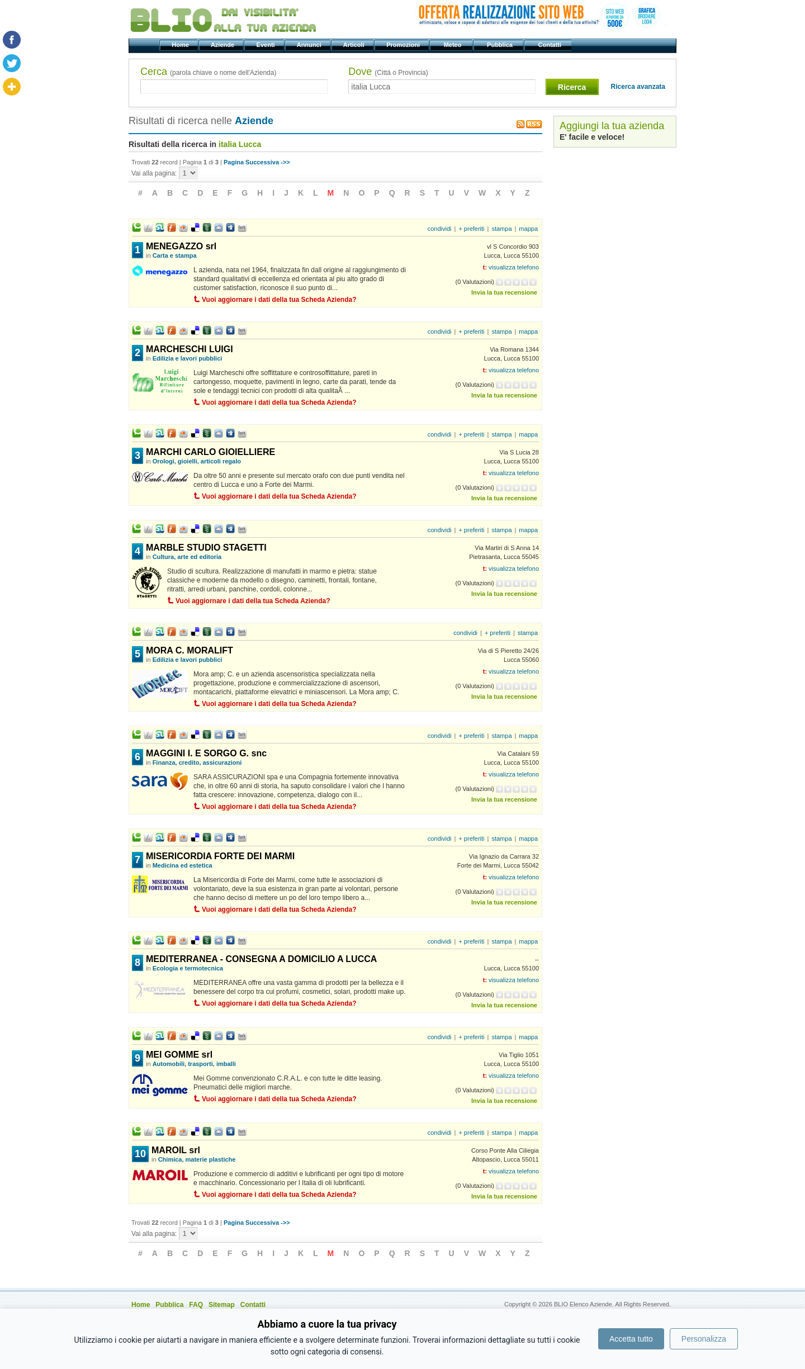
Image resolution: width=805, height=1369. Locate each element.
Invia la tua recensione (504, 292)
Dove (388, 71)
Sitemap (222, 1305)
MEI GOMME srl (179, 1054)
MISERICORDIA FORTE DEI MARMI (220, 856)
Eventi (266, 44)
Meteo (453, 44)
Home (181, 44)
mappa (528, 228)
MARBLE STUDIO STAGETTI (206, 547)
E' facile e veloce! (592, 136)
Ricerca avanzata (638, 87)
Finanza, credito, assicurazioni (197, 762)
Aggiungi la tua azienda (612, 125)
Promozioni (404, 44)
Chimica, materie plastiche (197, 1159)
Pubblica (501, 44)
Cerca (208, 71)
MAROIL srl (175, 1150)
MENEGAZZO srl (181, 246)
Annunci (310, 44)
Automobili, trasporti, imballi (194, 1063)
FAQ (196, 1305)
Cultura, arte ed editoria (187, 556)
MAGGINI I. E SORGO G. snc (206, 753)
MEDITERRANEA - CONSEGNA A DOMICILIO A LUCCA (261, 959)
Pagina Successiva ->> (257, 162)
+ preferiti (471, 228)
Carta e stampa (175, 255)
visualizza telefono (514, 267)
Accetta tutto (631, 1338)
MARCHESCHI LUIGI (189, 349)
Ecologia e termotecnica (188, 968)
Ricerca (572, 87)
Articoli (355, 44)
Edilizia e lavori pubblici (187, 358)
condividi (440, 228)
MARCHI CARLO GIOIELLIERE (210, 452)
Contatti (550, 44)
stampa (501, 228)
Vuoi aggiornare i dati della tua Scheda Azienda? (279, 300)
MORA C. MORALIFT (189, 650)
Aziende (223, 44)
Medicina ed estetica (182, 865)
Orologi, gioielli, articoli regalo (197, 461)
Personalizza (703, 1338)
